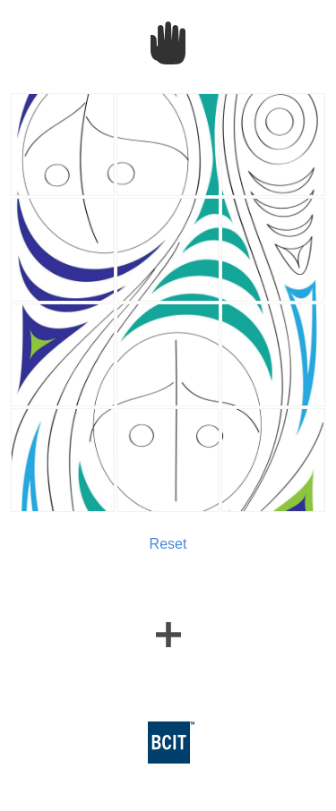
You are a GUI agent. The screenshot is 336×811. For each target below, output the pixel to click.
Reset (168, 543)
